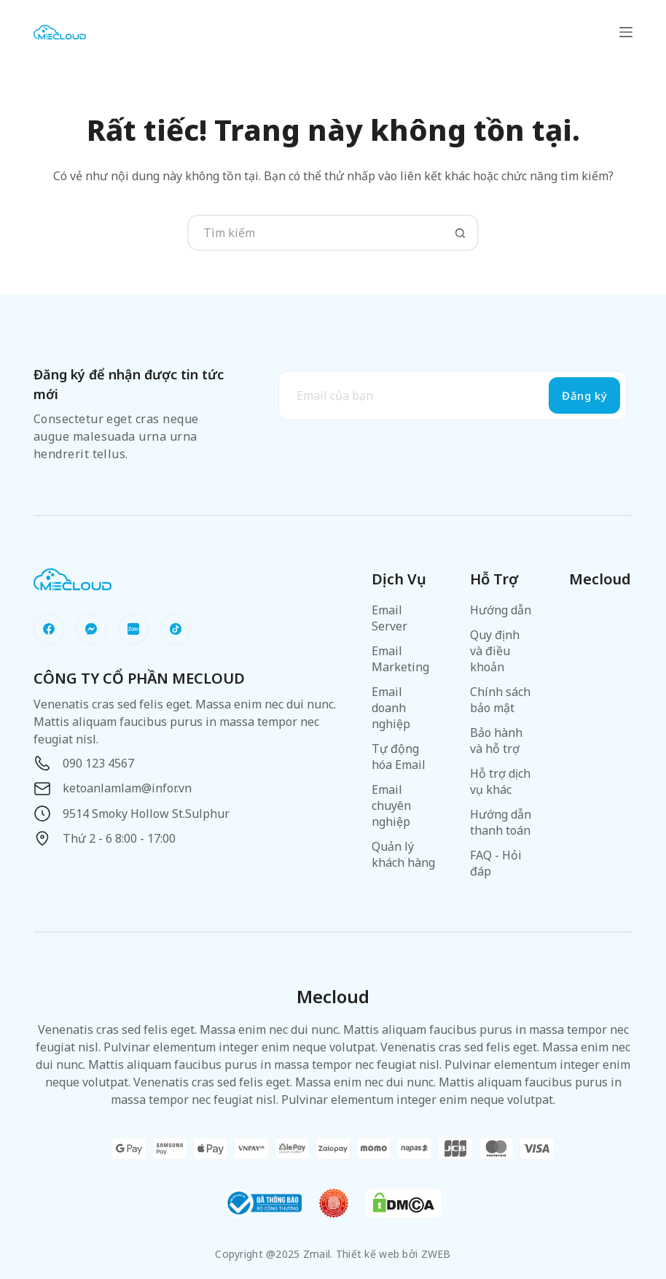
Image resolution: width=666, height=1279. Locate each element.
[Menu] (625, 32)
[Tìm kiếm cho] (314, 233)
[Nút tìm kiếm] (460, 233)
